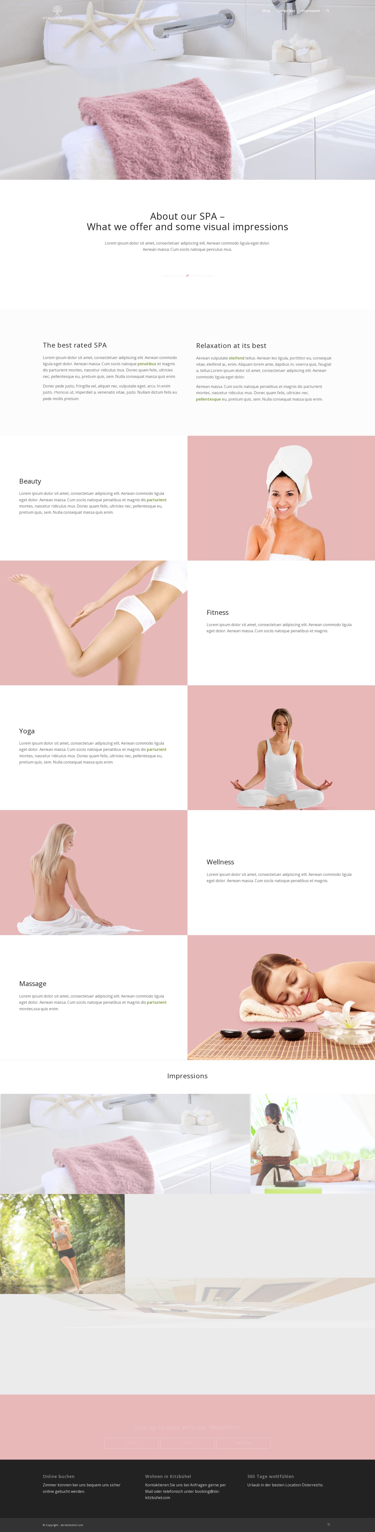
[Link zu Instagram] (328, 1524)
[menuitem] (266, 11)
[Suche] (327, 11)
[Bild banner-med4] (125, 1144)
